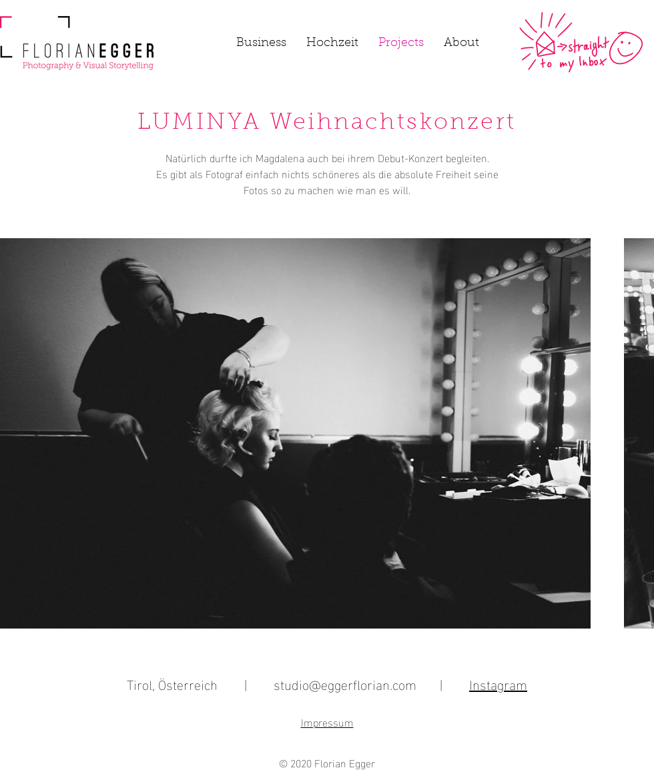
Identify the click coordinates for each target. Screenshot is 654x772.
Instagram (498, 683)
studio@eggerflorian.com (345, 683)
